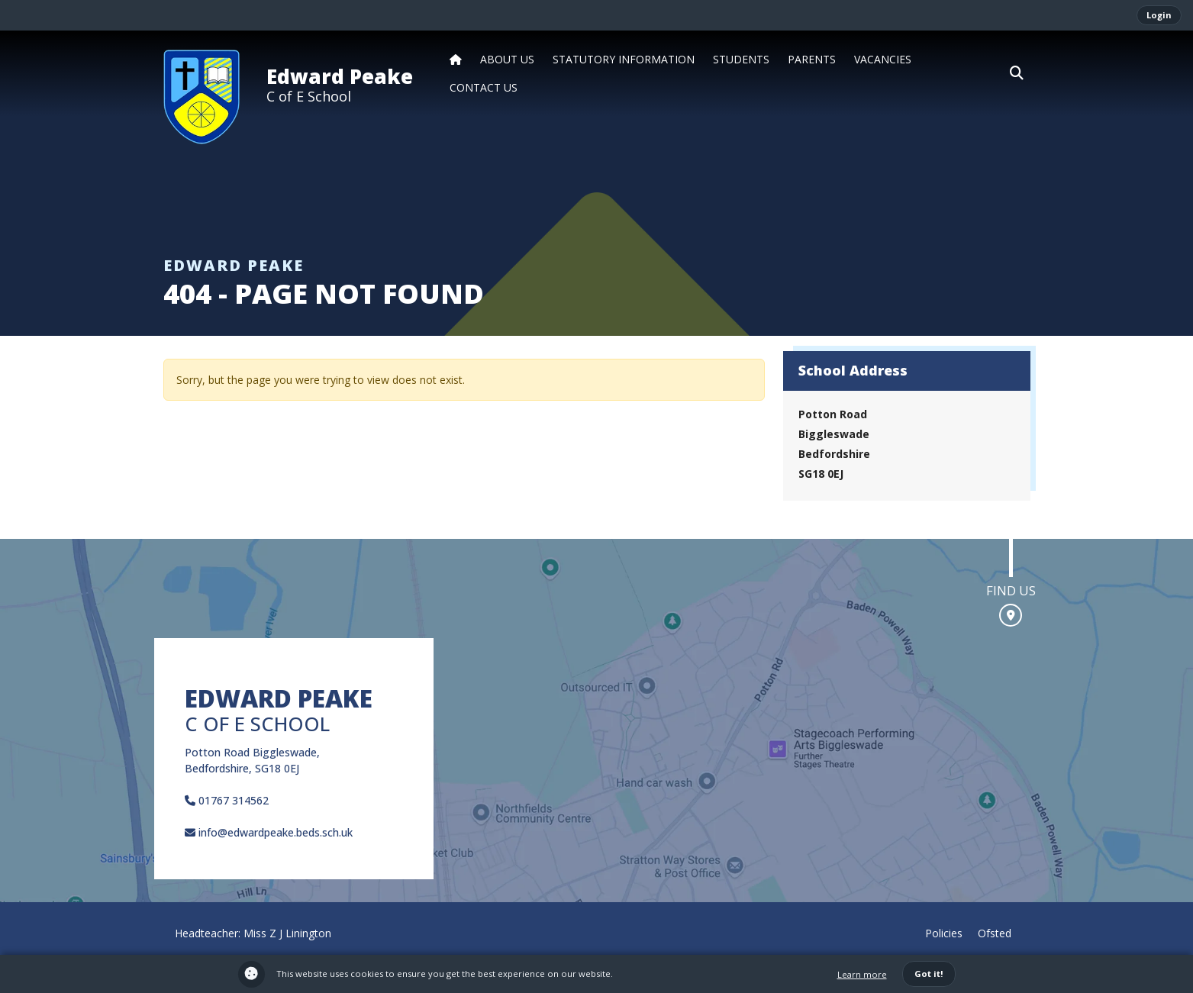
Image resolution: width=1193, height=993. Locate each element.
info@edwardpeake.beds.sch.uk (269, 832)
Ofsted (994, 933)
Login (1159, 15)
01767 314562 (227, 800)
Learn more (862, 974)
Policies (943, 933)
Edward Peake (339, 76)
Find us (1011, 590)
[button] (1016, 73)
